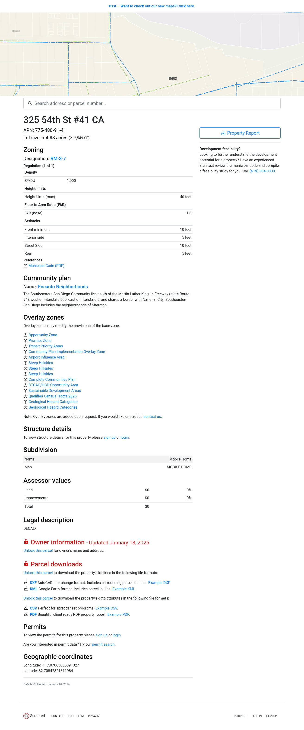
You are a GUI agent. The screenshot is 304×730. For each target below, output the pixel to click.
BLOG (69, 716)
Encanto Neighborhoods (63, 286)
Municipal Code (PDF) (46, 265)
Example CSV (106, 608)
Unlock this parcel (38, 550)
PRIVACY (93, 716)
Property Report (240, 133)
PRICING (239, 716)
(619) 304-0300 (262, 171)
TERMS (80, 716)
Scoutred (37, 716)
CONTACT (57, 716)
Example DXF (159, 583)
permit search (103, 644)
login (125, 437)
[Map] (152, 54)
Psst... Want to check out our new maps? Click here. (152, 6)
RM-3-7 (58, 158)
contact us (152, 416)
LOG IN (257, 716)
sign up (110, 437)
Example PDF (118, 614)
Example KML (123, 589)
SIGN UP (271, 716)
